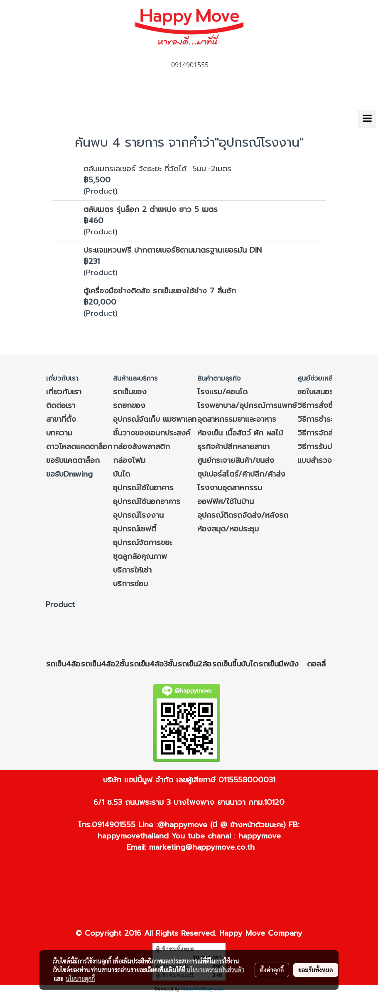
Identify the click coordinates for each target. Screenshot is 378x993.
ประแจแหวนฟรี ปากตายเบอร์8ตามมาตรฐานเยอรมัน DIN (172, 250)
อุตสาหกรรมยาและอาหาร (236, 419)
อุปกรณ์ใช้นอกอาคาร (146, 501)
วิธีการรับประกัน (322, 446)
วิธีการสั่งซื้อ (317, 405)
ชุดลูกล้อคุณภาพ (140, 556)
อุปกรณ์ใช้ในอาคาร (143, 488)
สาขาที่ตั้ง (61, 419)
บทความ (59, 433)
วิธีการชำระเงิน (321, 419)
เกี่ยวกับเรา (63, 392)
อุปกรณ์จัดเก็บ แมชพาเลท (154, 419)
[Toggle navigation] (367, 119)
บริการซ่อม (130, 584)
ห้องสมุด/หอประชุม (228, 529)
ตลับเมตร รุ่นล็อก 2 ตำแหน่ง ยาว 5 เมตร (150, 209)
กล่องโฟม (129, 460)
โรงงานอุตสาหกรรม (229, 488)
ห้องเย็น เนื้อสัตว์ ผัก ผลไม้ (240, 433)
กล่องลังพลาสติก (141, 446)
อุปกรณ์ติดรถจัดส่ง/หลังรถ (242, 515)
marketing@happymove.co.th (202, 847)
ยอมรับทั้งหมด (315, 969)
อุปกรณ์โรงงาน (138, 515)
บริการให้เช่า (132, 570)
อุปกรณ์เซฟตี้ (134, 529)
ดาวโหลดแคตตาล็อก (79, 446)
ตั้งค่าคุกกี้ (272, 969)
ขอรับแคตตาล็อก (73, 460)
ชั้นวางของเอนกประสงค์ (151, 433)
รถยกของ (129, 405)
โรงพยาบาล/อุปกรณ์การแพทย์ (247, 405)
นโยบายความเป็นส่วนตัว (215, 969)
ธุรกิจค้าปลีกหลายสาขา (233, 446)
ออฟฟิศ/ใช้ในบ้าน (225, 501)
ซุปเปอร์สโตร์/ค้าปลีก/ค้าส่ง (241, 474)
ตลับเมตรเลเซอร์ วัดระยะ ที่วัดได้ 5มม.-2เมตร (157, 169)
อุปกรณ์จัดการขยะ (142, 542)
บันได (121, 474)
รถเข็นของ (130, 392)
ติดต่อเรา (60, 405)
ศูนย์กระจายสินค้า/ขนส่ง (235, 460)
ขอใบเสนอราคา (321, 392)
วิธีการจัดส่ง (317, 433)
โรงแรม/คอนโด (222, 392)
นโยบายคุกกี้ (80, 978)
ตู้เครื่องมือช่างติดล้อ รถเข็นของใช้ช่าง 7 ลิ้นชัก (159, 291)
